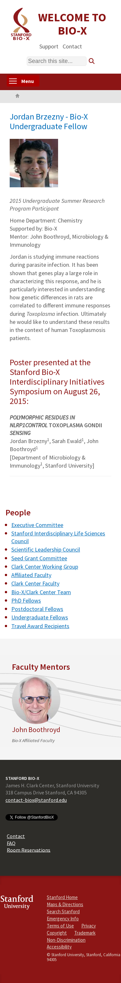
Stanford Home (62, 897)
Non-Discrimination (66, 940)
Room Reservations (28, 849)
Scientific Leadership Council (45, 549)
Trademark (85, 933)
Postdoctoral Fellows (37, 609)
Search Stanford (63, 911)
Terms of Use (60, 926)
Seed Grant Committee (39, 558)
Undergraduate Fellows (39, 617)
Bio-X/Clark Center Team (41, 592)
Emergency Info (63, 919)
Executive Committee (37, 525)
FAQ (11, 843)
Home (17, 96)
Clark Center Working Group (44, 566)
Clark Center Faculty (35, 583)
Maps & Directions (65, 904)
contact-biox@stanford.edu (36, 800)
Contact (72, 46)
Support (48, 46)
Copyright (57, 933)
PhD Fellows (26, 600)
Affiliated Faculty (31, 575)
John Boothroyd (36, 729)
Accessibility (59, 947)
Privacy (88, 926)
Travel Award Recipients (40, 626)
